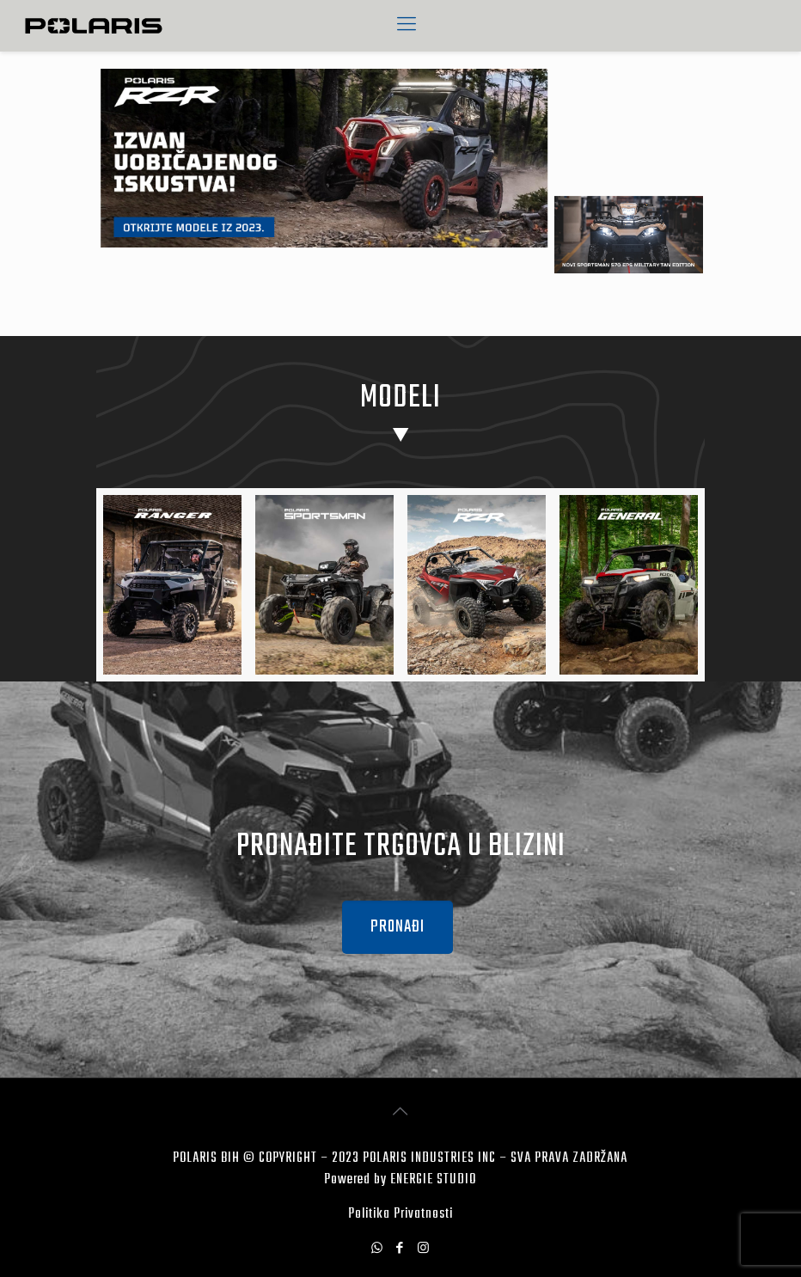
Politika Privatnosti (400, 1214)
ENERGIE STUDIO (433, 1180)
